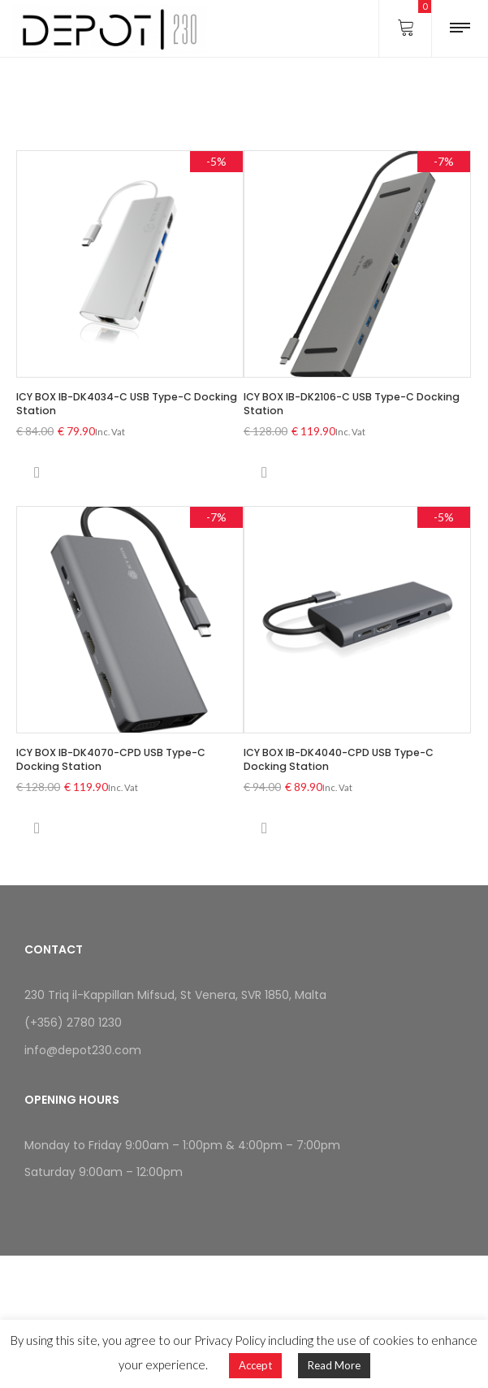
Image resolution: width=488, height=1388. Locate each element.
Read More (334, 1365)
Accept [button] (255, 1365)
